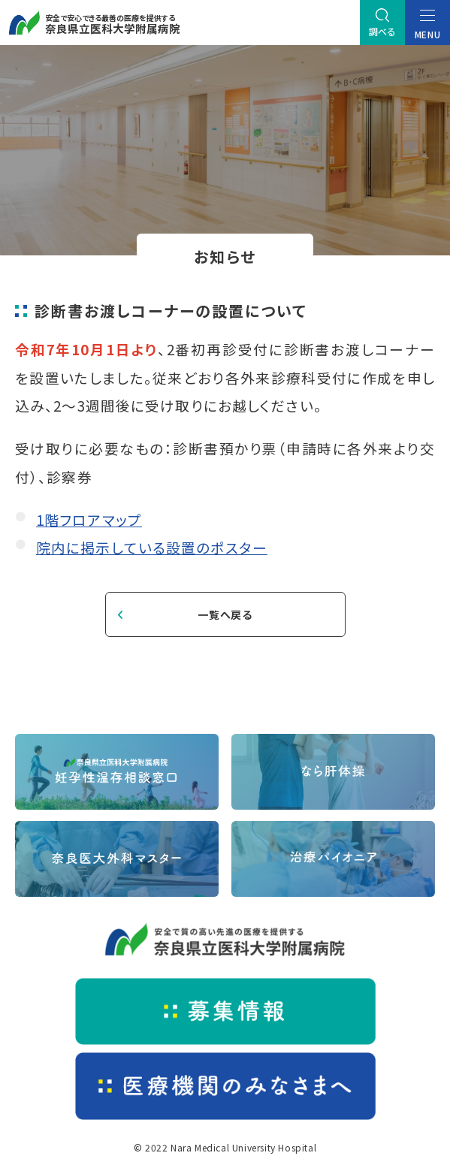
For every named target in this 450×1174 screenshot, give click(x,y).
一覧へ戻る (225, 614)
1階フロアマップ (89, 519)
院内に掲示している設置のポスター (151, 547)
